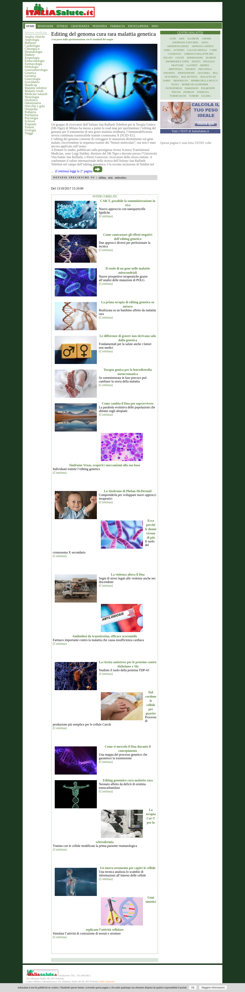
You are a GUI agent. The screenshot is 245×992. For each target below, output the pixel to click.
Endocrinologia (35, 61)
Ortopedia (31, 109)
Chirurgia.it (32, 48)
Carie (213, 50)
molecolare (120, 177)
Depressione (195, 57)
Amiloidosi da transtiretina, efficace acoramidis (104, 636)
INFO (155, 26)
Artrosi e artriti (202, 46)
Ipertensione (186, 73)
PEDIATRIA (100, 26)
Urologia (30, 130)
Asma (167, 50)
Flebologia (31, 67)
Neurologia (32, 97)
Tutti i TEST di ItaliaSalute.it (190, 131)
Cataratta (174, 53)
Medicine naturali (36, 94)
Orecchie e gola (35, 106)
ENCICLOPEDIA (138, 26)
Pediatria (30, 112)
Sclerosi (30, 121)
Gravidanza (32, 82)
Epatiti (196, 61)
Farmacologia (33, 64)
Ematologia (32, 57)
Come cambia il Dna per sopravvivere (128, 403)
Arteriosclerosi (178, 46)
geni (110, 177)
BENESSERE (46, 26)
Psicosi (176, 92)
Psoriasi (188, 92)
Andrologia (32, 39)
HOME (30, 26)
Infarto (190, 69)
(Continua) (106, 216)
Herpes (204, 65)
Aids (181, 38)
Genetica (30, 73)
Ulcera (206, 95)
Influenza (205, 69)
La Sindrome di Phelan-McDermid (127, 491)
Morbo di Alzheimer (195, 84)
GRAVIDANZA (80, 26)
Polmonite (208, 88)
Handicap (31, 85)
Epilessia (209, 61)
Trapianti (30, 124)
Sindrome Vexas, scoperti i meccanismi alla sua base (104, 465)
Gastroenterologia (36, 70)
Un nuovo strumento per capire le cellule (128, 868)
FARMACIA (117, 26)
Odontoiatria (33, 103)
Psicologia (31, 118)
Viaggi (29, 133)
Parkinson (191, 88)
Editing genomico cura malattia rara (128, 780)
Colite (179, 57)
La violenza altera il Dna (128, 574)
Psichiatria (31, 115)
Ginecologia (32, 79)
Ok (192, 987)
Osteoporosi (174, 88)
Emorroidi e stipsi (177, 61)
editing (102, 177)
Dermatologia (33, 51)
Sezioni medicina (36, 32)
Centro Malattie (190, 32)
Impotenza (176, 69)
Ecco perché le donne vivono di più (150, 529)
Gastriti (191, 65)
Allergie (193, 38)
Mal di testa (189, 76)
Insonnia (169, 73)
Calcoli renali (197, 50)
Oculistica (31, 100)
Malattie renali (34, 91)
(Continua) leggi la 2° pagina (73, 171)
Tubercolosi (178, 95)
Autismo (178, 50)
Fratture (177, 65)
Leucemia (203, 73)
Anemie (206, 38)
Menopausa (180, 80)
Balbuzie (30, 42)
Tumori (29, 127)
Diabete (30, 54)
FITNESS (62, 26)
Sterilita (203, 92)
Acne (172, 38)
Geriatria (30, 76)
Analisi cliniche (35, 36)
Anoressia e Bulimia (185, 42)
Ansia (205, 42)
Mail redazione (107, 981)
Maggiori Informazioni (213, 987)
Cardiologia (32, 45)
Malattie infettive (36, 88)
